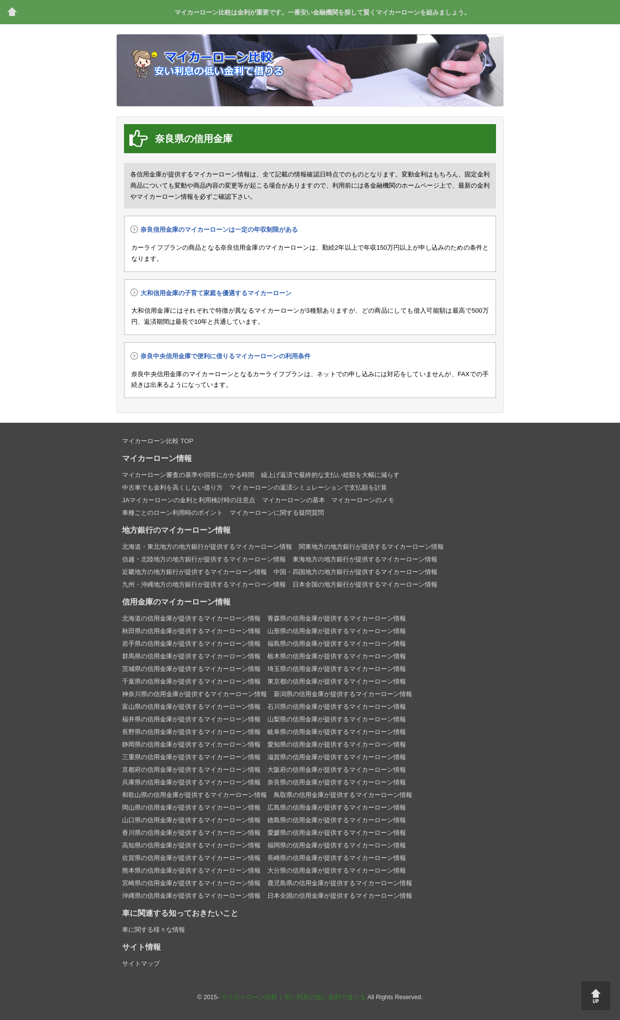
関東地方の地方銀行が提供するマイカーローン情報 (371, 546)
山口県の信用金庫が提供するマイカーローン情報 (191, 820)
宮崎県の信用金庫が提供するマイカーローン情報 (191, 883)
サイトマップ (141, 963)
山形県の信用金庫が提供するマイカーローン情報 (336, 631)
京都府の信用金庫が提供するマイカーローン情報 (191, 769)
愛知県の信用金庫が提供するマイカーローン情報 (336, 744)
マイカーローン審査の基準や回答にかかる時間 (188, 474)
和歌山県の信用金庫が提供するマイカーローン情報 (194, 794)
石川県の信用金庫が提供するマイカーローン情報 (336, 706)
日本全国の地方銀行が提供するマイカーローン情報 (365, 584)
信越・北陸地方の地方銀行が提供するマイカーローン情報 (204, 559)
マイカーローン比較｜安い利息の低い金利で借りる (293, 997)
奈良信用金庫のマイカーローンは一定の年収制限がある (219, 229)
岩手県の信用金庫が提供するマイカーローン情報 (191, 643)
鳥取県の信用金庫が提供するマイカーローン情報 (343, 794)
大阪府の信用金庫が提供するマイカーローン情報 (336, 769)
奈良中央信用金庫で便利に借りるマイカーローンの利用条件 (225, 356)
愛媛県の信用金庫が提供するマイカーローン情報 (336, 832)
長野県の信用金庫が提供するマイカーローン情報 (191, 731)
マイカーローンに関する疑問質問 (277, 512)
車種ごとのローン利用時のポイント (172, 512)
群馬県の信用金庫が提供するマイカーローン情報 (191, 656)
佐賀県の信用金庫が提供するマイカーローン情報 (191, 857)
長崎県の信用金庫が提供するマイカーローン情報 (336, 857)
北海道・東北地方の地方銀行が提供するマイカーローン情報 (207, 546)
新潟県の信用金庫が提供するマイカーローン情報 (343, 694)
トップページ (12, 12)
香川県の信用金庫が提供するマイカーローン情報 (191, 832)
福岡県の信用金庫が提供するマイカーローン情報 (336, 845)
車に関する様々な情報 (153, 929)
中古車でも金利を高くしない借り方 (172, 487)
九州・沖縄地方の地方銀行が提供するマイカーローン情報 (204, 584)
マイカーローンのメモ (362, 500)
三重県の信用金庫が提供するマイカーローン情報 (191, 757)
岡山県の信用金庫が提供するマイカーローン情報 (191, 807)
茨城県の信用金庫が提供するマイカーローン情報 (191, 668)
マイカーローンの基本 (293, 500)
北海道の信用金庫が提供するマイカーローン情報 (191, 618)
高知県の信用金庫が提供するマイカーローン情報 (191, 845)
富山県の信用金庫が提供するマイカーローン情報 (191, 706)
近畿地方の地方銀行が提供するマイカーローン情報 (194, 571)
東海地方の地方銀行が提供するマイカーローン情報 (365, 559)
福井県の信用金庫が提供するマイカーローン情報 (191, 719)
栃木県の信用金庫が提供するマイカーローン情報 (336, 656)
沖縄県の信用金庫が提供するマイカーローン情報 (191, 895)
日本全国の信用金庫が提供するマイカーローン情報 (339, 895)
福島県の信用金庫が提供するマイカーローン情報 (336, 643)
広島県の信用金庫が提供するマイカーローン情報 (336, 807)
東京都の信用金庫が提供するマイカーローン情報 (336, 681)
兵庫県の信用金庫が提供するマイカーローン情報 (191, 782)
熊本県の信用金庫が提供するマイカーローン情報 (191, 870)
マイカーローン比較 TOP (157, 441)
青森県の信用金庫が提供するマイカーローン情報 (336, 618)
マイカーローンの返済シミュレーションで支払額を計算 (308, 487)
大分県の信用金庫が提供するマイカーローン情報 (336, 870)
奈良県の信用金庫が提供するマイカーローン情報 (336, 782)
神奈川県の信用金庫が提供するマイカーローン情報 (194, 694)
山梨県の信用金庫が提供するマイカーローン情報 (336, 719)
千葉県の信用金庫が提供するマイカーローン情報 (191, 681)
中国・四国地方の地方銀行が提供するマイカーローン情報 (355, 571)
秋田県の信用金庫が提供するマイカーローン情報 (191, 631)
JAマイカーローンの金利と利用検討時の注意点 (188, 500)
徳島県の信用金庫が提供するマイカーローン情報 (336, 820)
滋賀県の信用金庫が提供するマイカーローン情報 (336, 757)
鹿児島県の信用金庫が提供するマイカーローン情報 (339, 883)
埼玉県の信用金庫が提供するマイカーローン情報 (336, 668)
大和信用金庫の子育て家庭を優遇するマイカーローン (216, 293)
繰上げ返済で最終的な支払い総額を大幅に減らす (330, 474)
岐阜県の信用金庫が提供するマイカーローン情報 (336, 731)
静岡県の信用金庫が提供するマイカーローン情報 (191, 744)
